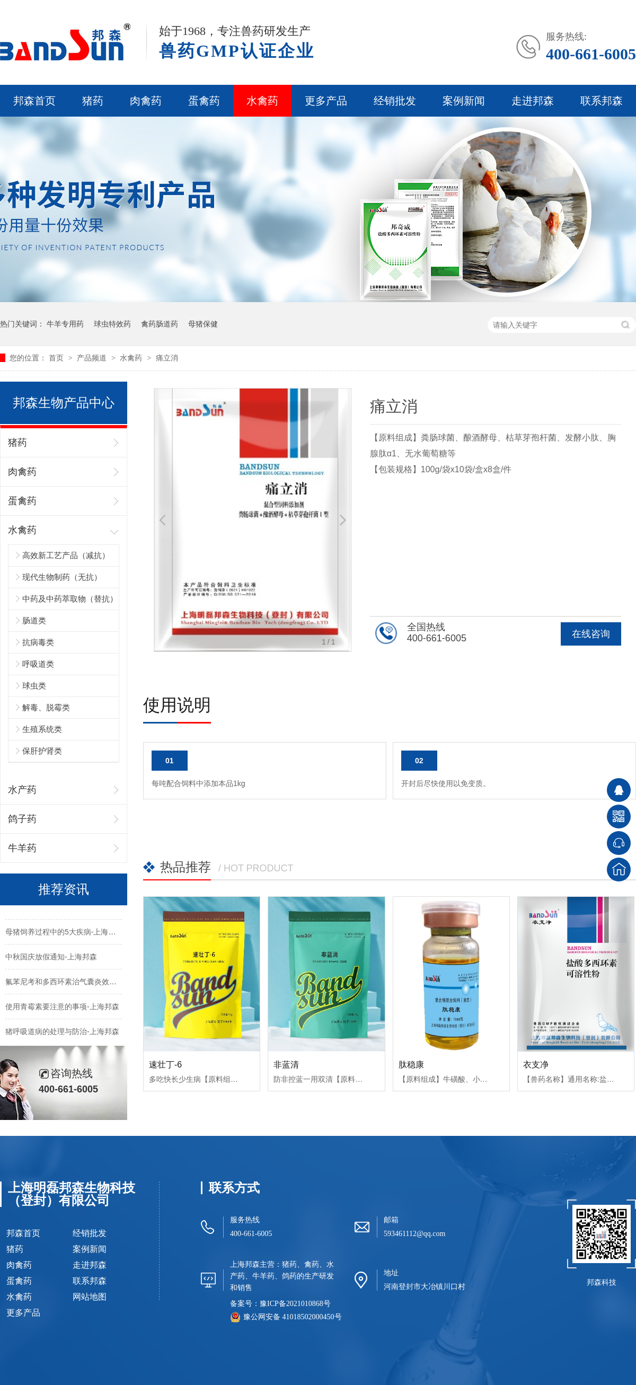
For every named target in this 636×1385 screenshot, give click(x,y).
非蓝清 (286, 1064)
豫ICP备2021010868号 (295, 1304)
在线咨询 (591, 634)
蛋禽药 (204, 101)
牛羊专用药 (65, 324)
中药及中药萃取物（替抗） (70, 598)
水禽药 (262, 101)
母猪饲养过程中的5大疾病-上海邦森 (64, 934)
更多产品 (326, 101)
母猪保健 (203, 324)
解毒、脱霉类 (46, 707)
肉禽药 (146, 101)
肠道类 (34, 620)
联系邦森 (601, 101)
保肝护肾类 (42, 750)
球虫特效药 (112, 324)
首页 (57, 358)
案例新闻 (464, 101)
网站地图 (90, 1297)
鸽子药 (22, 819)
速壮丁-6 (165, 1064)
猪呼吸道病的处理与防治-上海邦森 (62, 1033)
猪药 (92, 101)
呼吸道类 (38, 663)
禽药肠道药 (159, 324)
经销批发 (395, 101)
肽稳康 (411, 1064)
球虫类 (34, 685)
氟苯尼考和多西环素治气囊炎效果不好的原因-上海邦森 (95, 984)
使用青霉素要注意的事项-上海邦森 (62, 1008)
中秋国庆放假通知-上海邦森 (51, 959)
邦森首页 (34, 101)
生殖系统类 (42, 729)
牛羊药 (22, 848)
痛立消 (167, 358)
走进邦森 (532, 101)
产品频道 (93, 358)
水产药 (22, 789)
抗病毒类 (38, 642)
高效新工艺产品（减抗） (66, 555)
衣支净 (536, 1064)
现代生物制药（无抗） (62, 576)
